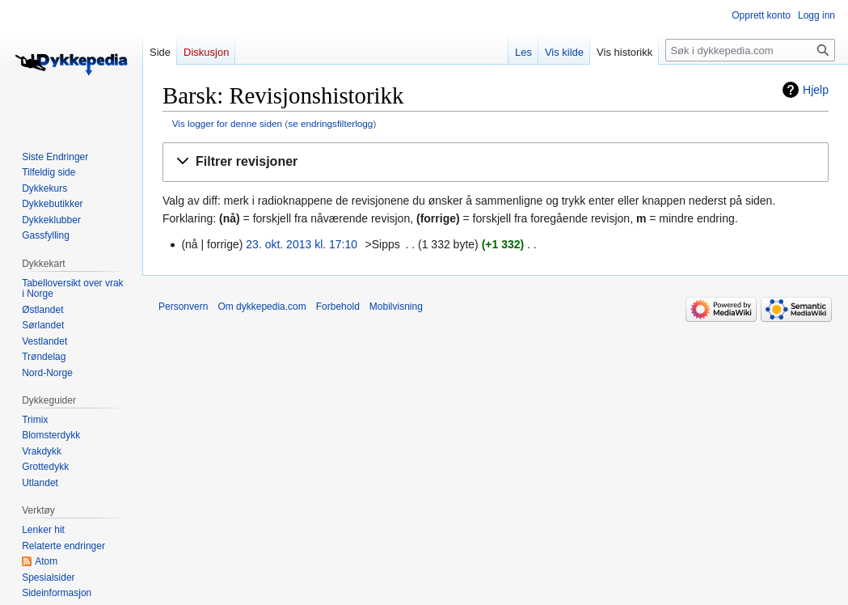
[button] (495, 162)
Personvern (183, 306)
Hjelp (816, 89)
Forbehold (338, 306)
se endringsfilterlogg (330, 123)
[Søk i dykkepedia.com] (750, 50)
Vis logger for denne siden (227, 123)
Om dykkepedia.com (261, 306)
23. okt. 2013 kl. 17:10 (301, 244)
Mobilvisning (396, 306)
